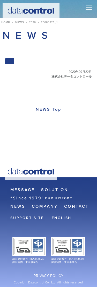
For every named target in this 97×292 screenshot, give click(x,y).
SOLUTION (54, 190)
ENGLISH (62, 218)
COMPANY (45, 206)
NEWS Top (49, 109)
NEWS (17, 206)
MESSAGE (22, 190)
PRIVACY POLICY (48, 276)
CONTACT (76, 206)
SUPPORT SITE (27, 218)
